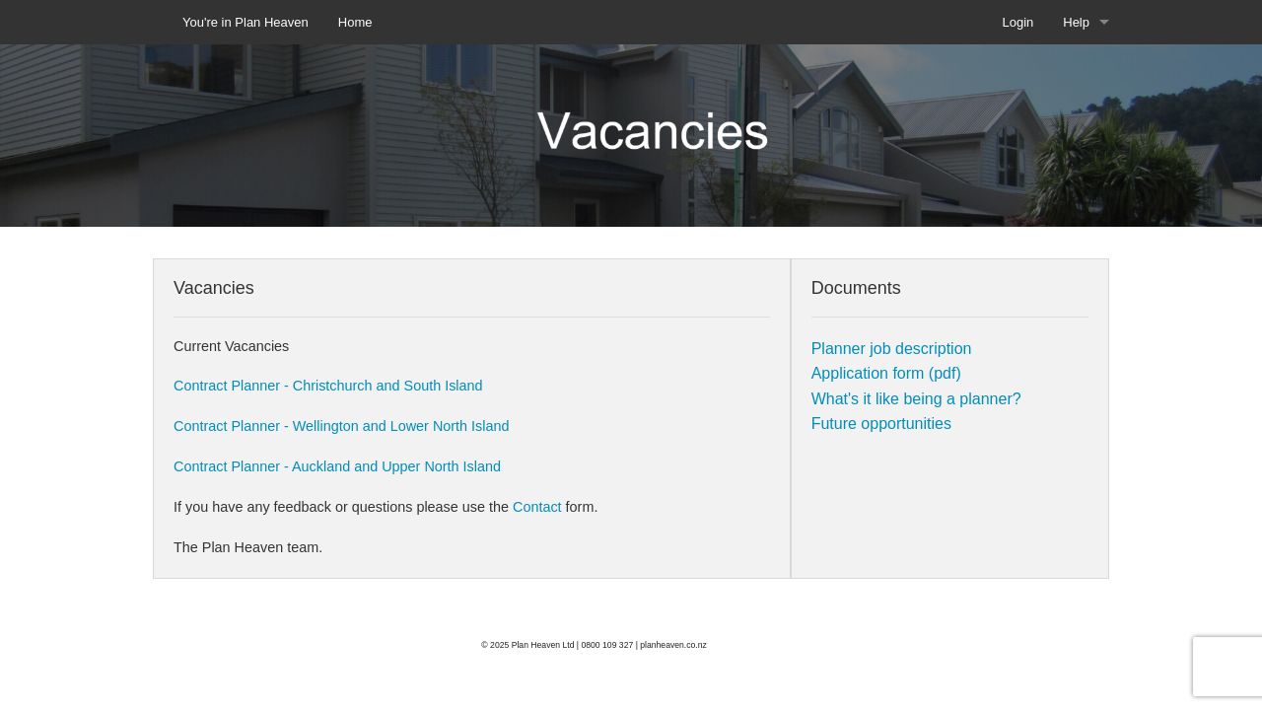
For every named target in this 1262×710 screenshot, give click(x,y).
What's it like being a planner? (916, 398)
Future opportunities (881, 423)
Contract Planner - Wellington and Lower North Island (342, 426)
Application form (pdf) (886, 373)
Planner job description (891, 348)
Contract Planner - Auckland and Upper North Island (337, 466)
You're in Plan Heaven (245, 22)
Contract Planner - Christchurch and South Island (328, 385)
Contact (539, 507)
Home (355, 22)
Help (1076, 22)
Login (1017, 22)
